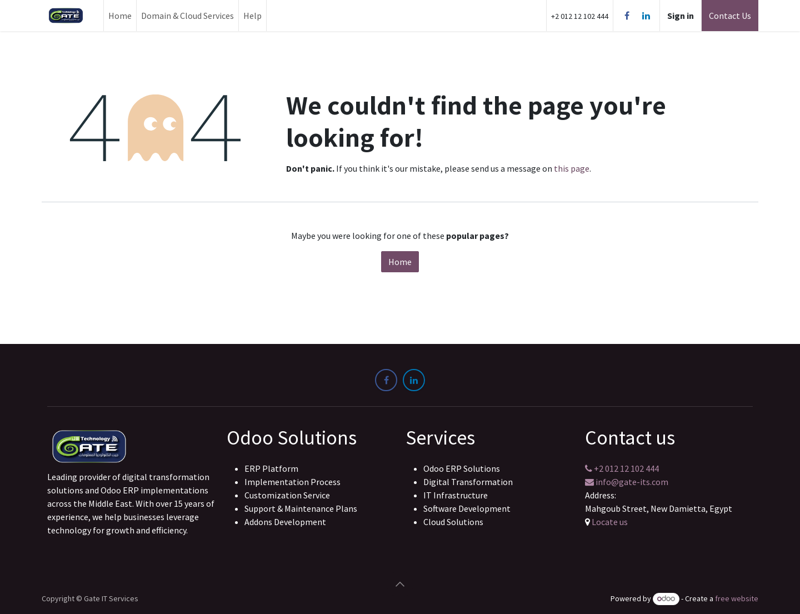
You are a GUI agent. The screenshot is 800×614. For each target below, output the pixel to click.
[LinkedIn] (646, 15)
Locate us (610, 521)
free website (736, 598)
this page (571, 168)
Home (400, 261)
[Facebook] (627, 15)
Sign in (680, 15)
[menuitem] (120, 15)
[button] (400, 584)
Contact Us (730, 15)
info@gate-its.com (626, 481)
